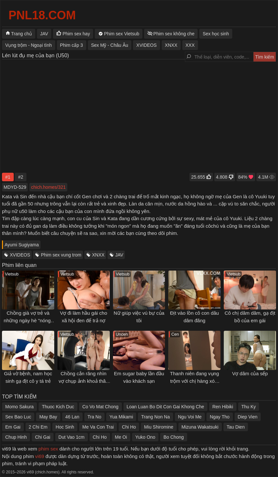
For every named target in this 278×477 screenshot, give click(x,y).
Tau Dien (236, 427)
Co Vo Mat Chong (100, 406)
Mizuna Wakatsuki (200, 427)
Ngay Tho (219, 416)
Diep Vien (247, 416)
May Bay (48, 416)
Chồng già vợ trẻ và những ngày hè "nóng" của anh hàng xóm (28, 320)
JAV (119, 254)
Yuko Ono (145, 437)
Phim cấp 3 (71, 45)
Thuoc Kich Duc (58, 406)
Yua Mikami (121, 416)
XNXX (98, 254)
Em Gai (13, 427)
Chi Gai (42, 437)
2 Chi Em (38, 427)
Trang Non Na (155, 416)
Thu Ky (248, 406)
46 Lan (72, 416)
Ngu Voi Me (190, 416)
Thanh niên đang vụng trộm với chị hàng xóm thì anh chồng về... (194, 381)
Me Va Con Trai (98, 427)
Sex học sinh (216, 33)
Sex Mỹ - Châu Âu (109, 45)
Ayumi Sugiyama (22, 244)
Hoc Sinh (65, 427)
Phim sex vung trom (61, 254)
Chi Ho (129, 427)
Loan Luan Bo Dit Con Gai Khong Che (165, 406)
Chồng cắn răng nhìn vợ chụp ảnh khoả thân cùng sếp (83, 381)
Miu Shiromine (158, 427)
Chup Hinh (16, 437)
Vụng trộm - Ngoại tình (28, 45)
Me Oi (121, 437)
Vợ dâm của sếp (250, 373)
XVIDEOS (20, 254)
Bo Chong (173, 437)
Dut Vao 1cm (71, 437)
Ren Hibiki (222, 406)
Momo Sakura (19, 406)
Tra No (94, 416)
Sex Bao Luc (18, 416)
